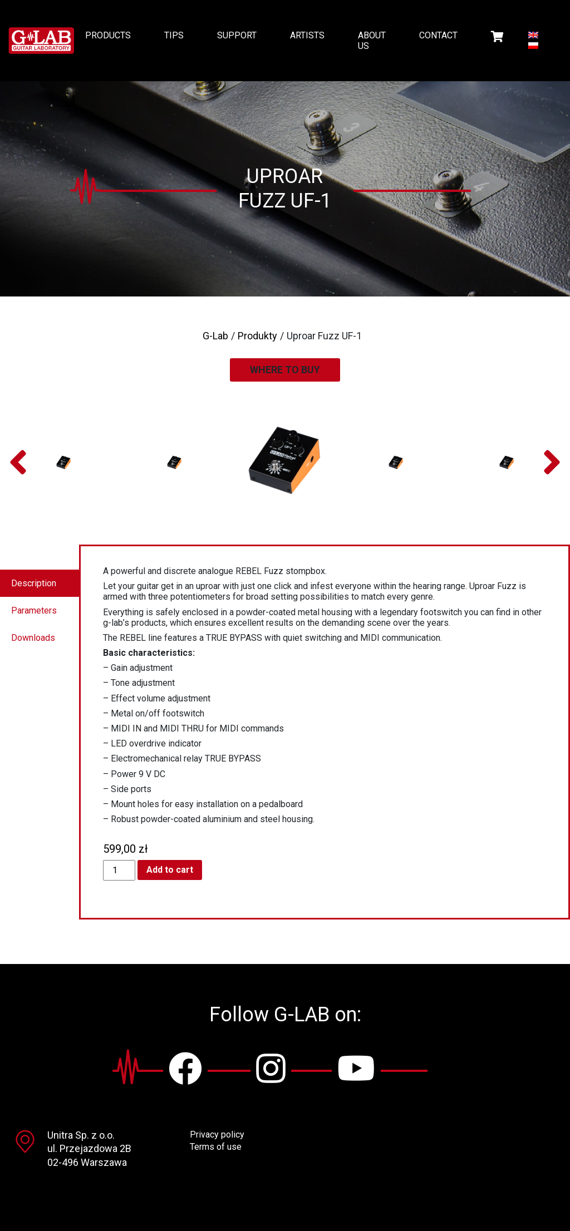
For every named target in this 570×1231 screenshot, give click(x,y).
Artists (307, 35)
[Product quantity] (119, 870)
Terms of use (216, 1146)
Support (237, 35)
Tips (174, 35)
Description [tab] (33, 583)
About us (372, 40)
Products (108, 35)
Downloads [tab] (33, 637)
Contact (438, 35)
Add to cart (169, 869)
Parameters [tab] (34, 610)
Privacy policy (217, 1134)
